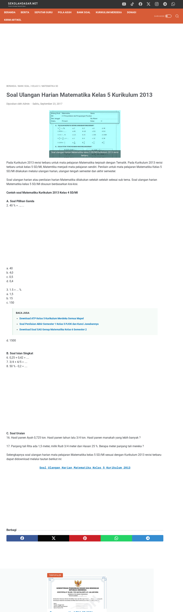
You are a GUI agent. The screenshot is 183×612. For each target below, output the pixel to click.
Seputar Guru (46, 12)
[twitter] (149, 4)
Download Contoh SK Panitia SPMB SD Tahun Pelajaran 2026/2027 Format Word (153, 103)
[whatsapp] (174, 4)
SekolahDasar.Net (97, 606)
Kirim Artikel (29, 19)
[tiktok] (133, 4)
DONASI (11, 19)
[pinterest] (63, 561)
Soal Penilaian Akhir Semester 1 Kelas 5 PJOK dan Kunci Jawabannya (59, 338)
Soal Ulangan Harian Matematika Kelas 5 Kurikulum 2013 (63, 491)
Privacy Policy (91, 599)
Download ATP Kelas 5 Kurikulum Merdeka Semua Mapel (51, 333)
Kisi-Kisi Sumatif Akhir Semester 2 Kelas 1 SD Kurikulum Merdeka (150, 120)
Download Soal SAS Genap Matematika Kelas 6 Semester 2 (53, 344)
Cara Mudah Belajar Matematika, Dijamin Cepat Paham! (153, 267)
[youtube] (125, 4)
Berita (27, 12)
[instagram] (157, 4)
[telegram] (166, 4)
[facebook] (141, 4)
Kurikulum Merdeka (111, 12)
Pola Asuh (67, 12)
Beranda (12, 12)
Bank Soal (86, 12)
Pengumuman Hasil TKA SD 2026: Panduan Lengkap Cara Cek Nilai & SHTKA (154, 65)
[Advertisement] (63, 55)
